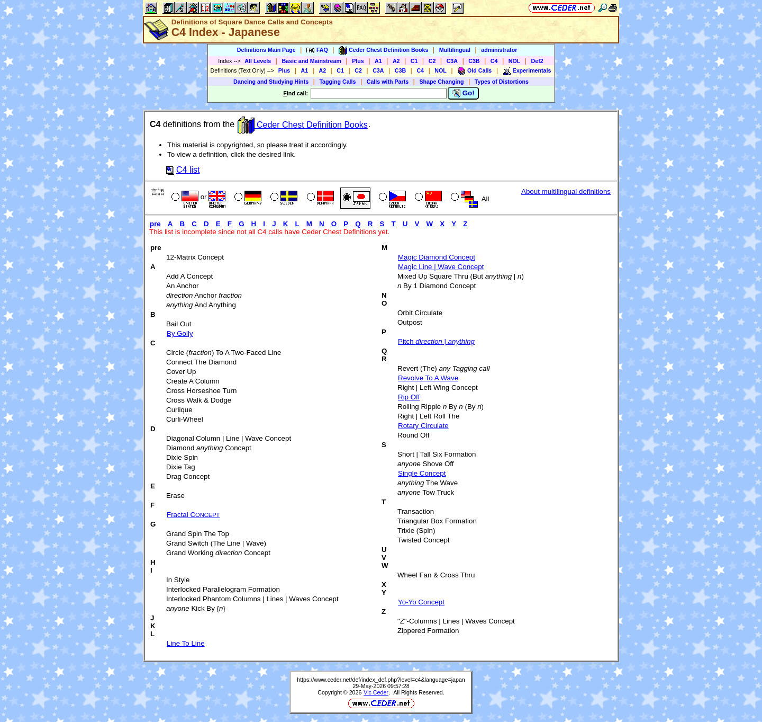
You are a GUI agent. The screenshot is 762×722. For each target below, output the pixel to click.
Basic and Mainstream (311, 61)
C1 (414, 61)
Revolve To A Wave (428, 378)
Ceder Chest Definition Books (303, 124)
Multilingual (454, 50)
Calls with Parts (388, 81)
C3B (473, 61)
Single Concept (422, 473)
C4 (494, 61)
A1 (378, 61)
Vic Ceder (376, 692)
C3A (452, 61)
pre (155, 224)
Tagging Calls (337, 81)
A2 (396, 61)
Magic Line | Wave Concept (441, 267)
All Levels (257, 61)
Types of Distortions (502, 81)
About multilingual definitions (566, 191)
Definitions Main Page (266, 50)
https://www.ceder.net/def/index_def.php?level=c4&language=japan (381, 679)
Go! (463, 93)
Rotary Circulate (423, 426)
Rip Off (409, 397)
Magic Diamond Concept (436, 257)
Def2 (537, 61)
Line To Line (186, 643)
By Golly (180, 333)
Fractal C (193, 515)
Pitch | (436, 341)
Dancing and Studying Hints (271, 81)
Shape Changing (441, 81)
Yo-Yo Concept (421, 602)
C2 (432, 61)
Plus (358, 61)
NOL (515, 61)
